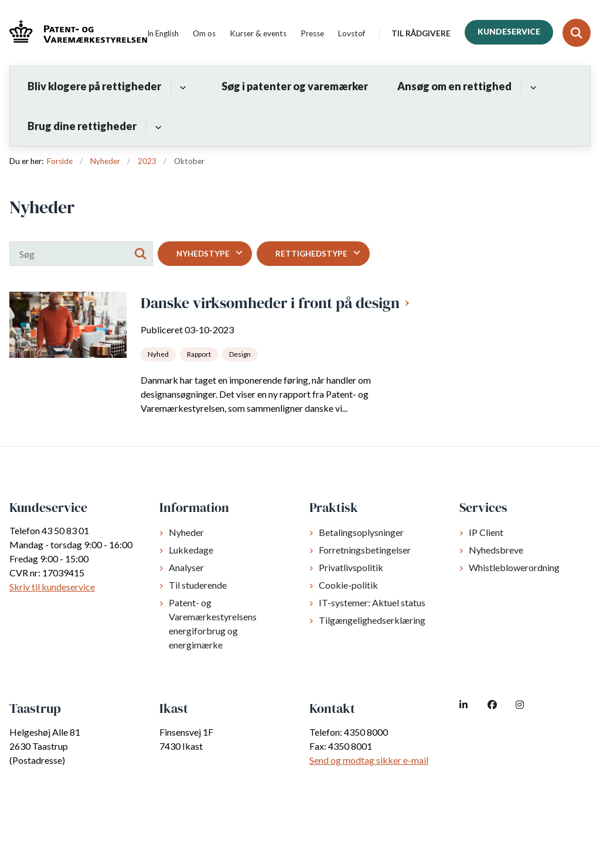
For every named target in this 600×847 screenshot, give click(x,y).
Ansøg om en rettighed (454, 86)
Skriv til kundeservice (52, 586)
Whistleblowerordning (514, 567)
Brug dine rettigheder (82, 125)
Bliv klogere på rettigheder (94, 86)
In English (163, 34)
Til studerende (198, 584)
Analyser (186, 567)
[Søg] (81, 253)
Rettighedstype (311, 253)
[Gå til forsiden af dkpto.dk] (73, 33)
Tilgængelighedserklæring (372, 620)
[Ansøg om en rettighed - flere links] (532, 86)
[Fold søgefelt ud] (576, 33)
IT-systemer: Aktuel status (372, 602)
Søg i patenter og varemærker (294, 86)
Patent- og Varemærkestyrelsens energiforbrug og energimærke (213, 623)
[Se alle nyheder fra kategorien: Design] (241, 352)
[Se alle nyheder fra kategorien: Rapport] (200, 352)
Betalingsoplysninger (361, 532)
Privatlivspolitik (351, 567)
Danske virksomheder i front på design (270, 302)
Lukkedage (191, 549)
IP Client (486, 532)
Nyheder (186, 532)
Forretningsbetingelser (365, 549)
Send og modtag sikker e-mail (368, 760)
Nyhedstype (203, 253)
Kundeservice (509, 31)
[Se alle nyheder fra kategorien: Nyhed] (159, 352)
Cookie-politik (348, 584)
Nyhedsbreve (496, 549)
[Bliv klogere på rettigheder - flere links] (181, 86)
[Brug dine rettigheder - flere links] (157, 126)
